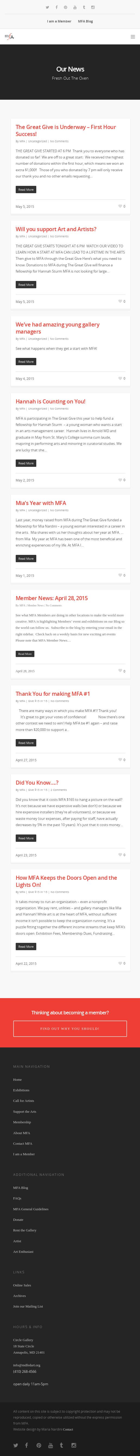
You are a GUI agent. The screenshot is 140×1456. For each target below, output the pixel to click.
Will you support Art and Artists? (56, 229)
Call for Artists (23, 1101)
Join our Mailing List (28, 1306)
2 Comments (59, 790)
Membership (22, 1122)
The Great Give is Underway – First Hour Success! (66, 130)
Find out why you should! (70, 1029)
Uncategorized (37, 141)
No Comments (59, 141)
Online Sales (22, 1285)
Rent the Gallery (25, 1230)
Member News (35, 605)
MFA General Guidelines (30, 1209)
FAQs (17, 1198)
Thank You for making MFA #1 (53, 693)
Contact (68, 1429)
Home (17, 1080)
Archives (19, 1296)
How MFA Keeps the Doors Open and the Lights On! (66, 881)
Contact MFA (22, 1143)
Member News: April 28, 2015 (52, 598)
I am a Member (59, 21)
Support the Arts (24, 1111)
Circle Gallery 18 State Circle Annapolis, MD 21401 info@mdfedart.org (29, 1352)
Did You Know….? (37, 782)
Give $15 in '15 (37, 701)
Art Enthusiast (23, 1252)
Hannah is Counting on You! (51, 401)
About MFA (21, 1133)
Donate (18, 1220)
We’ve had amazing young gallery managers (58, 328)
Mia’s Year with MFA (41, 503)
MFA (22, 141)
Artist (17, 1241)
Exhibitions (21, 1090)
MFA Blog (85, 21)
